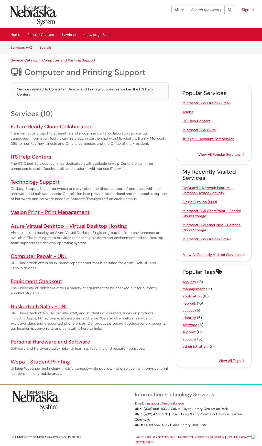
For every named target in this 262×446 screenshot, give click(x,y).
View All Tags (231, 360)
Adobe (187, 112)
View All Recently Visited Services (213, 254)
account (189, 339)
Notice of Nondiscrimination (201, 437)
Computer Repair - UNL (39, 256)
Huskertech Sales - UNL (39, 306)
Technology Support (35, 182)
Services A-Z (21, 47)
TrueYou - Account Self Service (208, 139)
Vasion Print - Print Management (50, 212)
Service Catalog (24, 60)
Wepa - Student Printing (40, 361)
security (189, 281)
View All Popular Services (221, 154)
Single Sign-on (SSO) (199, 202)
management (193, 289)
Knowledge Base (97, 34)
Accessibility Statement (155, 437)
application (192, 296)
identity (189, 317)
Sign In (248, 9)
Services (68, 34)
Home (15, 34)
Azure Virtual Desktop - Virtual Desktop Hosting (69, 226)
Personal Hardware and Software (50, 341)
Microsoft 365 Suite (199, 130)
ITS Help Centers (31, 156)
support (189, 332)
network (189, 303)
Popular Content (40, 34)
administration (195, 346)
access (188, 310)
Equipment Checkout (36, 281)
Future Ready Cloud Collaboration (52, 126)
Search (46, 47)
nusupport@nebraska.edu (164, 403)
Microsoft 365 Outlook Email (206, 103)
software (189, 325)
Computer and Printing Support (68, 60)
